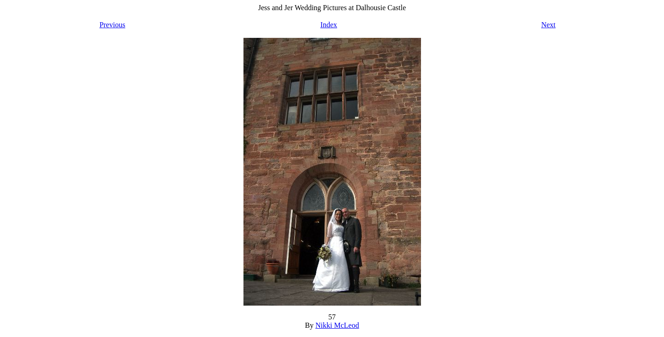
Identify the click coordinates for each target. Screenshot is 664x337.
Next (548, 25)
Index (328, 25)
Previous (112, 25)
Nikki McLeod (337, 325)
